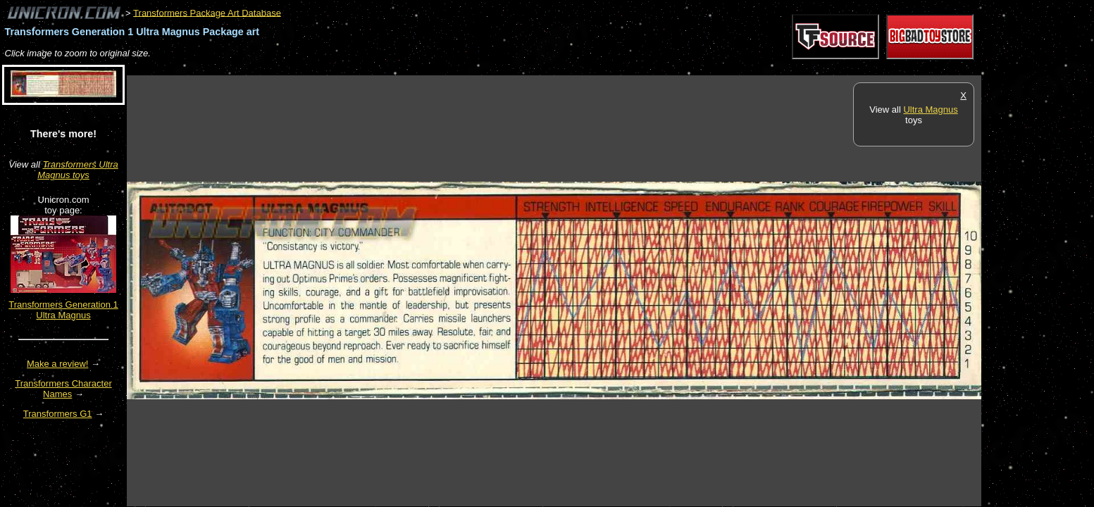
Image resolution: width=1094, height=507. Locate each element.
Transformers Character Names (63, 388)
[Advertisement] (383, 68)
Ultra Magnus (930, 109)
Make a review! (57, 363)
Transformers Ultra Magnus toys (77, 169)
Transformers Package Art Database (207, 12)
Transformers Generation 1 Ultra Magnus (63, 309)
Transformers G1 (57, 413)
